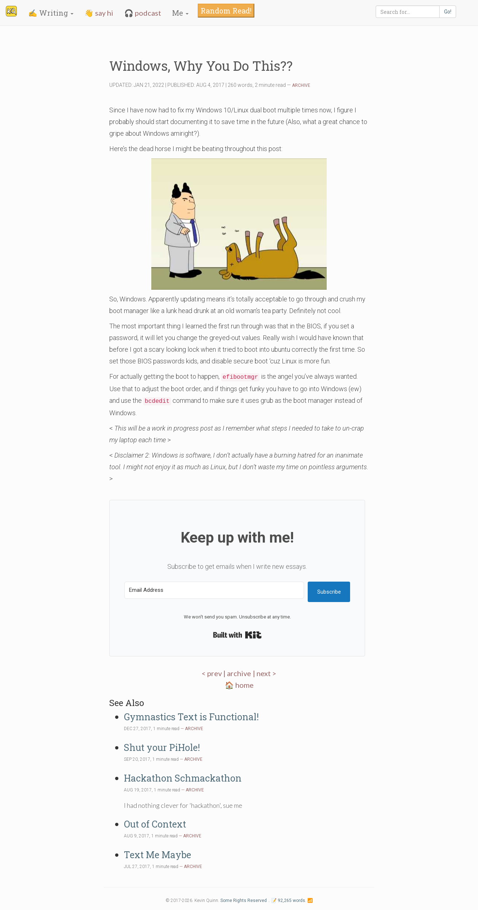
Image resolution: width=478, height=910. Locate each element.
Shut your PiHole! (162, 747)
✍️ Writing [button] (50, 13)
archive (239, 673)
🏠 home (239, 684)
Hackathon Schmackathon (183, 778)
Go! (447, 11)
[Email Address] (214, 590)
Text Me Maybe (157, 855)
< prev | (214, 673)
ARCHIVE (301, 85)
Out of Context (155, 824)
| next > (264, 673)
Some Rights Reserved (243, 900)
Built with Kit (237, 634)
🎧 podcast (142, 12)
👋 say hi (98, 12)
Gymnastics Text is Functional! (191, 717)
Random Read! (226, 10)
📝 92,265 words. (288, 900)
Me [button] (180, 13)
